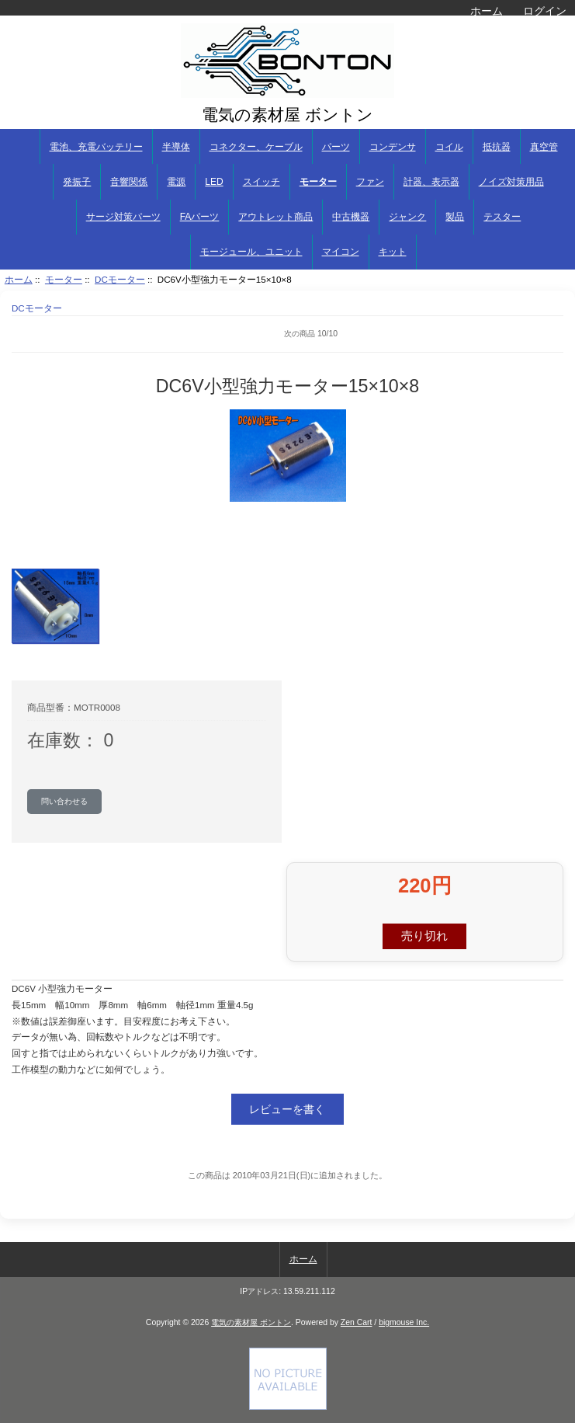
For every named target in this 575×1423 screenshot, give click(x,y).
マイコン (340, 251)
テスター (502, 216)
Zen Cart (356, 1322)
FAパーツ (200, 216)
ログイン (544, 11)
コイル (449, 146)
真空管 (544, 146)
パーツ (336, 146)
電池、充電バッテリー (96, 146)
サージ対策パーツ (123, 216)
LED (214, 181)
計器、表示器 (431, 181)
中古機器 (350, 216)
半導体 (176, 146)
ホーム (486, 11)
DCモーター (120, 279)
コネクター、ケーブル (256, 146)
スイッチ (261, 181)
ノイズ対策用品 (511, 181)
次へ (552, 334)
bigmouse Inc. (404, 1322)
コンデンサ (392, 146)
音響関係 (128, 181)
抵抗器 (497, 146)
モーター (63, 279)
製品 (454, 216)
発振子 (77, 181)
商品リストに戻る (34, 334)
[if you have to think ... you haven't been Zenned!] (288, 1406)
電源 (176, 181)
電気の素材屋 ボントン (251, 1322)
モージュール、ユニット (251, 251)
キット (393, 251)
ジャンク (407, 216)
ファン (370, 181)
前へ (70, 334)
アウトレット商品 (275, 216)
